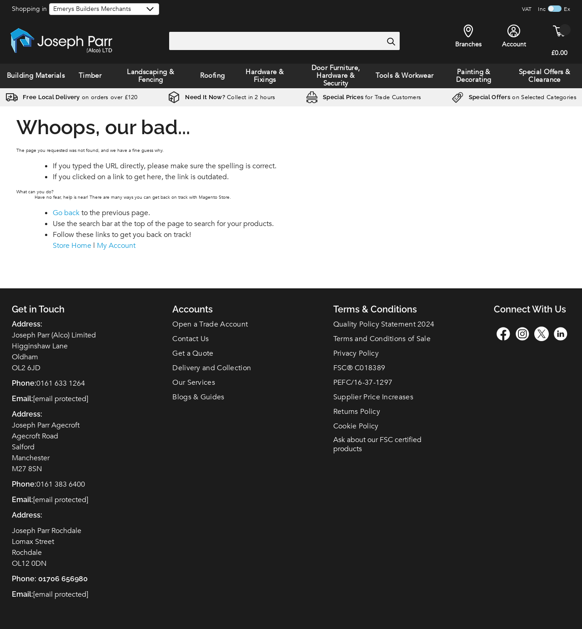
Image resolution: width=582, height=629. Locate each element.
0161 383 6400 (60, 484)
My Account (116, 246)
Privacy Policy (356, 353)
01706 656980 (63, 578)
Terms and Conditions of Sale (382, 339)
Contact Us (190, 339)
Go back (66, 213)
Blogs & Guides (198, 397)
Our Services (193, 382)
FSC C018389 (359, 368)
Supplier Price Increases (373, 397)
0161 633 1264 (60, 383)
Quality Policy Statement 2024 (384, 324)
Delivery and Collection (211, 368)
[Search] (390, 41)
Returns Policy (356, 412)
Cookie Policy (356, 426)
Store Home (72, 246)
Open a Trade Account (210, 324)
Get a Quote (192, 353)
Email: (22, 594)
